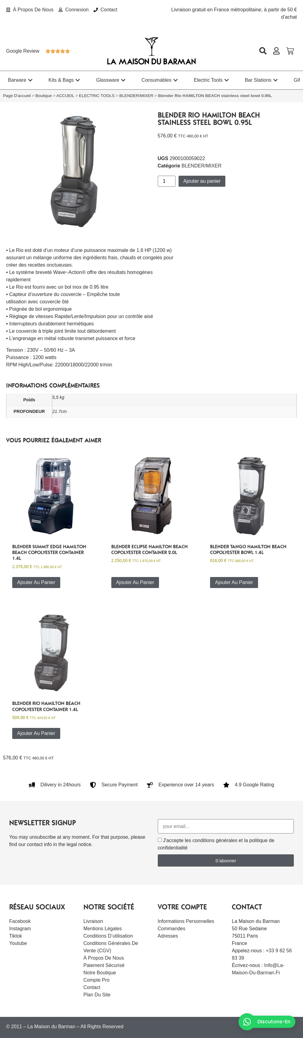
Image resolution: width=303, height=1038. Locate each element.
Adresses (168, 936)
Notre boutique (99, 972)
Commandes (172, 928)
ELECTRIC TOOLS (97, 95)
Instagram (20, 928)
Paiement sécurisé (103, 965)
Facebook (20, 921)
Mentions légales (102, 928)
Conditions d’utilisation (108, 936)
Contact (91, 987)
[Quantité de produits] (167, 181)
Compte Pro (96, 980)
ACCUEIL (65, 95)
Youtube (18, 943)
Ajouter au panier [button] (36, 582)
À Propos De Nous (103, 958)
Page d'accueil (17, 95)
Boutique (43, 95)
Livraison (93, 921)
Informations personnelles (186, 921)
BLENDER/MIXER (136, 95)
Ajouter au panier (202, 181)
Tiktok (15, 936)
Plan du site (97, 994)
